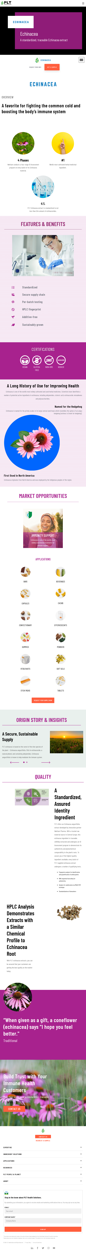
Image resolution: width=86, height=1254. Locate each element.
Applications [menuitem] (8, 1161)
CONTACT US (14, 1108)
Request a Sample (43, 1140)
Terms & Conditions (37, 1242)
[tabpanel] (41, 746)
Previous (14, 762)
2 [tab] (27, 762)
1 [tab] (24, 762)
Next (45, 762)
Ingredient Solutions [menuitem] (12, 1154)
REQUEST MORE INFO (35, 67)
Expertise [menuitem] (7, 1147)
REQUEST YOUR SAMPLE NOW (43, 700)
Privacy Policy (28, 1242)
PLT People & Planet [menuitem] (12, 1174)
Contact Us (43, 1137)
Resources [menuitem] (7, 1168)
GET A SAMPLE (52, 67)
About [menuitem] (5, 1181)
